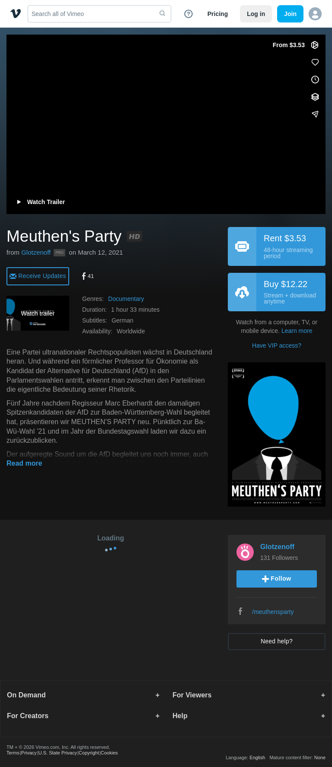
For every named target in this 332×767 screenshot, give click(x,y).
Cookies (109, 752)
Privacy (29, 752)
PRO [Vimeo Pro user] (59, 252)
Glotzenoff (36, 252)
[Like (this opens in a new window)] (315, 62)
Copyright (89, 752)
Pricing (218, 13)
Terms (12, 752)
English (257, 757)
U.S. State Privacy (57, 752)
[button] (315, 13)
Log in (256, 13)
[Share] (315, 114)
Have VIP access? (276, 345)
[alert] (37, 275)
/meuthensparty (273, 611)
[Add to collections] (315, 97)
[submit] (162, 14)
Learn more (297, 330)
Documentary (126, 298)
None (320, 757)
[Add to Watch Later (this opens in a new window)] (315, 79)
